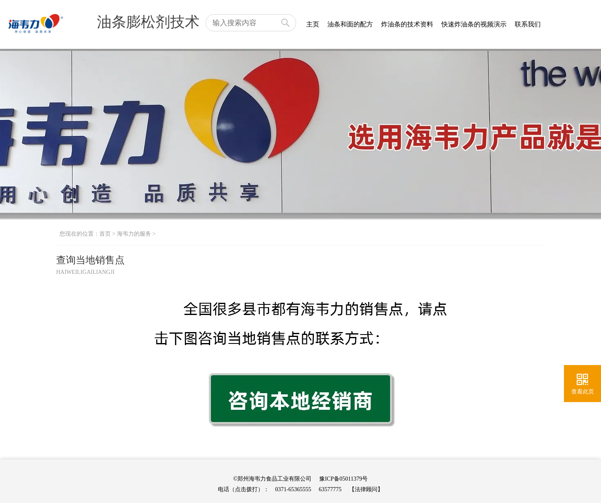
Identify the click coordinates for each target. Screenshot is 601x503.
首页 (105, 234)
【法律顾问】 (366, 489)
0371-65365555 (293, 489)
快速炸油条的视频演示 (474, 24)
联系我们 (528, 24)
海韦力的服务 (134, 234)
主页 (312, 24)
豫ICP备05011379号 (343, 479)
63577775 (330, 489)
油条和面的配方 (350, 24)
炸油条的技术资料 (407, 24)
